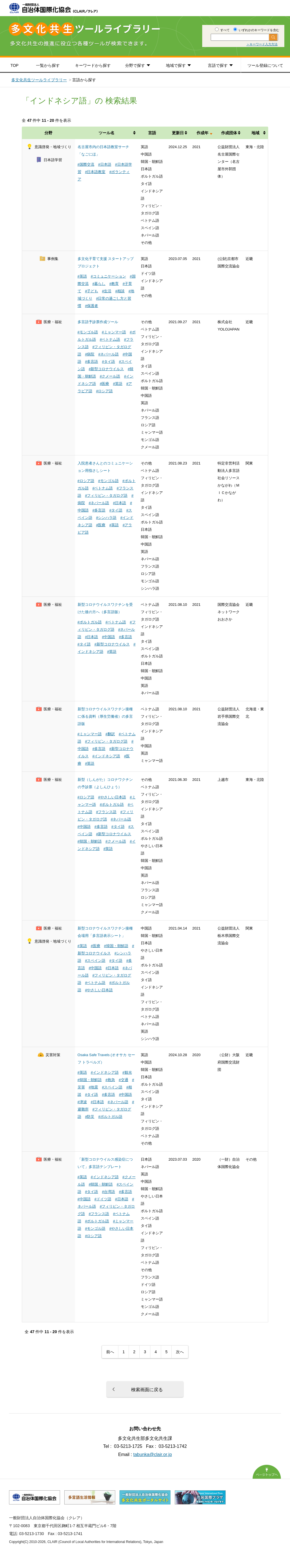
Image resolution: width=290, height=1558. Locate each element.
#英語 (82, 276)
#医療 (104, 383)
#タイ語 (108, 361)
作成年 (202, 133)
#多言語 (91, 361)
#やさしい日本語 (112, 797)
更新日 (178, 133)
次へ (180, 1352)
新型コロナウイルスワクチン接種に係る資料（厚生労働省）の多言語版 (105, 716)
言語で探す (218, 65)
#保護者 (91, 306)
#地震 (93, 1087)
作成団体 (229, 133)
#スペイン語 (95, 960)
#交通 (123, 1080)
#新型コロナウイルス (106, 369)
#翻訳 (110, 734)
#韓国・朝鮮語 (90, 841)
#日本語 (104, 164)
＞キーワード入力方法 (262, 44)
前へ (110, 1352)
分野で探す (135, 65)
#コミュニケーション (108, 276)
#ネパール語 (108, 354)
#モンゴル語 (88, 332)
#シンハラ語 (106, 517)
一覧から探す (48, 65)
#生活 (106, 291)
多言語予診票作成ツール (98, 322)
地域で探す (176, 65)
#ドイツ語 (102, 1199)
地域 (255, 133)
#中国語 (108, 637)
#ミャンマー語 (114, 332)
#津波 (82, 1102)
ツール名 (106, 133)
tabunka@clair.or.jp (152, 1454)
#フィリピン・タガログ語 (106, 495)
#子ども (91, 291)
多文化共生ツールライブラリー (39, 80)
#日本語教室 (95, 172)
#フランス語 (106, 812)
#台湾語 (108, 1192)
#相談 (120, 291)
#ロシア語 (104, 391)
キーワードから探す (93, 65)
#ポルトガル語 (90, 622)
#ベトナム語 (110, 339)
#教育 (114, 284)
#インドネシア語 (106, 756)
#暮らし (98, 284)
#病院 (89, 354)
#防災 (89, 1116)
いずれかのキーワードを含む (256, 30)
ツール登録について (265, 65)
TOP (14, 65)
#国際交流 (86, 164)
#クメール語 (110, 376)
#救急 (110, 1080)
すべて (222, 30)
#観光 (127, 1072)
